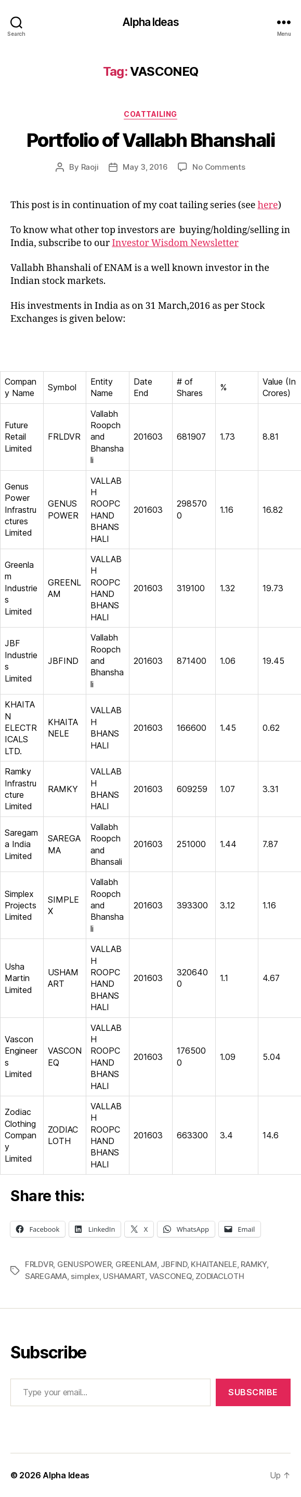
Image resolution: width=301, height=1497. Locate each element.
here (267, 205)
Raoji (90, 167)
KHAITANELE (214, 1264)
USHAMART (124, 1276)
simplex (85, 1276)
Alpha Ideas (150, 22)
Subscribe (253, 1392)
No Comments (218, 167)
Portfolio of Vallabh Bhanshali (150, 140)
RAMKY (254, 1264)
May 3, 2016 (145, 167)
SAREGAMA (46, 1276)
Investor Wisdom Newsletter (175, 243)
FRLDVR (39, 1264)
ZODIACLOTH (219, 1276)
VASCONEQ (170, 1276)
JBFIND (174, 1264)
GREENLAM (136, 1264)
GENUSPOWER (84, 1264)
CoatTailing (150, 114)
